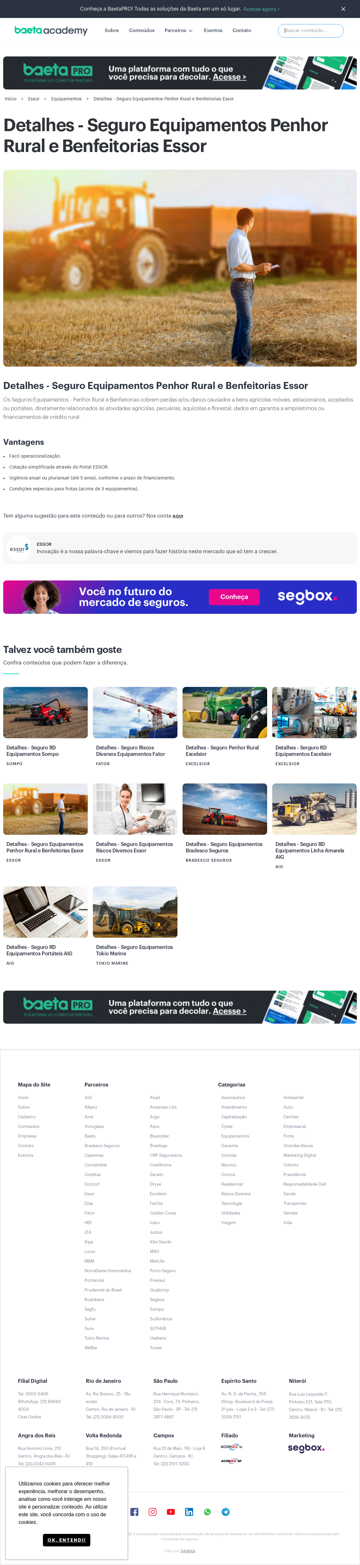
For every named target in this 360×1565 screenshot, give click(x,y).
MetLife (157, 1261)
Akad (155, 1098)
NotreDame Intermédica (108, 1271)
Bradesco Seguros (102, 1146)
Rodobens (94, 1300)
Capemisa (94, 1155)
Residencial (232, 1184)
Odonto (291, 1165)
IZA (88, 1232)
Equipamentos (235, 1136)
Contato (242, 30)
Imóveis (228, 1155)
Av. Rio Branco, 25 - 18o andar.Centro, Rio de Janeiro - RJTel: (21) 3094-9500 (110, 1405)
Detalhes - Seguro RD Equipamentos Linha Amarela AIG (309, 851)
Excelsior (158, 1194)
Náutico (228, 1165)
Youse (155, 1348)
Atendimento (234, 1107)
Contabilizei (96, 1165)
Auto (288, 1107)
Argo (155, 1117)
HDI (88, 1223)
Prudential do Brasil (103, 1290)
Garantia (229, 1146)
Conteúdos (141, 30)
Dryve (155, 1184)
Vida (287, 1223)
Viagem (228, 1223)
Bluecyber (159, 1136)
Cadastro (27, 1117)
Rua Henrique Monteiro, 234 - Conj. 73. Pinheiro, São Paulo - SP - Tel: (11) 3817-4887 (176, 1405)
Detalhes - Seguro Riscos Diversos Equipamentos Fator (130, 751)
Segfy (90, 1309)
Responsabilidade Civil (304, 1184)
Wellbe (91, 1348)
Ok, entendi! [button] (66, 1540)
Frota (288, 1136)
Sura (89, 1328)
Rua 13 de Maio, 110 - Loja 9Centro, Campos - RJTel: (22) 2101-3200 (179, 1456)
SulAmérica (161, 1319)
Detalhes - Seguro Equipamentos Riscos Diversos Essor (134, 847)
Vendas (290, 1213)
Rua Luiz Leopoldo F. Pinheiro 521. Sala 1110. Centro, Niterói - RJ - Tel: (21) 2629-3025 (315, 1405)
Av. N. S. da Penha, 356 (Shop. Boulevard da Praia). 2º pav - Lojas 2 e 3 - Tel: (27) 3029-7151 (247, 1405)
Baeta (90, 1136)
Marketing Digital (299, 1155)
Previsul (157, 1280)
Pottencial (94, 1280)
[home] (51, 31)
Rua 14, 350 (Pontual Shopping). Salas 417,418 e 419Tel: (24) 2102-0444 (111, 1460)
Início (23, 1098)
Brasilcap (158, 1146)
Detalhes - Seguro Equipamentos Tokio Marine (134, 950)
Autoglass (94, 1126)
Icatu (155, 1223)
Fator (90, 1213)
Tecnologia (231, 1203)
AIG (88, 1098)
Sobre (112, 30)
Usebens (158, 1338)
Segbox (157, 1300)
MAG (154, 1251)
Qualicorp (159, 1290)
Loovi (90, 1251)
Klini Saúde (160, 1242)
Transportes (294, 1203)
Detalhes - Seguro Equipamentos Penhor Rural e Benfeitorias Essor (45, 847)
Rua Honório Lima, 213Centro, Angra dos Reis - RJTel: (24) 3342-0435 (44, 1456)
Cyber (227, 1126)
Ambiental (293, 1098)
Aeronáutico (233, 1098)
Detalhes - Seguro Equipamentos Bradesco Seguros (224, 847)
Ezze (89, 1203)
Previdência (294, 1174)
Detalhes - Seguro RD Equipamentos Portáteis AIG (39, 950)
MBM (89, 1261)
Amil (89, 1117)
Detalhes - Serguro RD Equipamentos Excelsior (303, 751)
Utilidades (230, 1213)
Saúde (289, 1194)
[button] (179, 31)
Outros (228, 1174)
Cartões (291, 1117)
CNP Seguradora (166, 1155)
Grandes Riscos (298, 1146)
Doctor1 (92, 1184)
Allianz (91, 1107)
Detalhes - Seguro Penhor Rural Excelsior (222, 751)
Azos (154, 1126)
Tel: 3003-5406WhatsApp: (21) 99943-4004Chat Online (40, 1405)
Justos (156, 1232)
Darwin (156, 1174)
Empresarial (294, 1126)
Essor (44, 544)
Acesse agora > (261, 9)
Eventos (213, 30)
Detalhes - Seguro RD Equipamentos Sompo (32, 751)
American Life (163, 1107)
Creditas (93, 1174)
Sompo (157, 1309)
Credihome (160, 1165)
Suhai (90, 1319)
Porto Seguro (163, 1271)
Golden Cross (163, 1213)
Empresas (27, 1136)
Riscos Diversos (236, 1194)
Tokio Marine (97, 1338)
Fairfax (156, 1203)
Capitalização (234, 1117)
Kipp (89, 1242)
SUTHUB (158, 1328)
